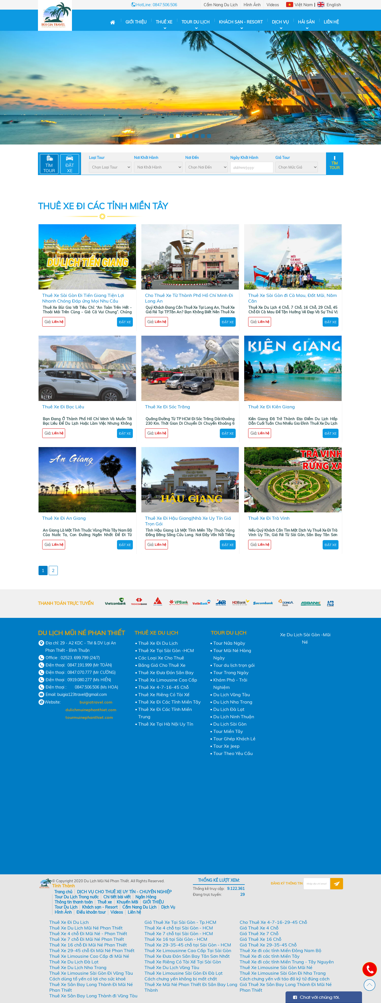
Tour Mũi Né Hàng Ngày (232, 654)
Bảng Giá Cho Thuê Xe (162, 665)
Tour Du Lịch (196, 22)
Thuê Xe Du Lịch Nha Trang (78, 967)
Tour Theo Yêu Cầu (233, 753)
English (334, 4)
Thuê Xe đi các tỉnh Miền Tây (270, 956)
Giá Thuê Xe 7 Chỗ (259, 933)
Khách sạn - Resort (241, 22)
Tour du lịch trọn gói (234, 665)
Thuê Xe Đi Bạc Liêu (63, 406)
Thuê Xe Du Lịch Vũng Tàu (171, 967)
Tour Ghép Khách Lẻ (234, 738)
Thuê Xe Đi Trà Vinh (269, 518)
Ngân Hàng (145, 897)
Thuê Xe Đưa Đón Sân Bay (166, 672)
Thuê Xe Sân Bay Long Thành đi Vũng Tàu (93, 995)
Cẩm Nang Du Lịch (221, 4)
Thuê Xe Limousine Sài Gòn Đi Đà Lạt (183, 973)
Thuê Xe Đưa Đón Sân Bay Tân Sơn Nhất (187, 956)
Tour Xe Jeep (226, 746)
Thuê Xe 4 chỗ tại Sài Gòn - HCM (178, 928)
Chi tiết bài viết (117, 897)
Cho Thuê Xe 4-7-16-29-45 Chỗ (273, 922)
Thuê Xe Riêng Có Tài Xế (164, 694)
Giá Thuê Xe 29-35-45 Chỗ (268, 945)
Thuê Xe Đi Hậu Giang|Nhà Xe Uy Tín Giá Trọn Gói (188, 521)
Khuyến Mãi (127, 902)
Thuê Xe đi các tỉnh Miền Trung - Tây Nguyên (287, 962)
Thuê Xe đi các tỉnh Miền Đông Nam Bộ (280, 950)
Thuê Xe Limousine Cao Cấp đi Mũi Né (89, 956)
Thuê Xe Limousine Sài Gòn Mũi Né (276, 967)
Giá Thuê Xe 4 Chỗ (259, 928)
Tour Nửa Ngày (229, 643)
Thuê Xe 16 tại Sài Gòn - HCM (175, 939)
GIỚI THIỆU (135, 22)
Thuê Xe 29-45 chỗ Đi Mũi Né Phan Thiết (92, 950)
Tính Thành (63, 885)
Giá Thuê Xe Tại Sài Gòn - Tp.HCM (180, 922)
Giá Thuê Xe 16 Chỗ (260, 939)
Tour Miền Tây (228, 731)
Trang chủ (63, 891)
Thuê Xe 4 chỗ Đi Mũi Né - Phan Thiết (88, 933)
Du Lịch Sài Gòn (229, 724)
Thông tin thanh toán (74, 902)
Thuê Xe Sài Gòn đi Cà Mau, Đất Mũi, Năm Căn (292, 298)
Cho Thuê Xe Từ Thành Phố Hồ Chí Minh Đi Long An (189, 298)
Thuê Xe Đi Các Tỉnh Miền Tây (169, 702)
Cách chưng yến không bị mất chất (180, 979)
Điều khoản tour (91, 912)
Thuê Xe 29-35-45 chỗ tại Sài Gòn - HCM (187, 945)
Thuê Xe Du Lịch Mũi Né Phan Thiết (86, 928)
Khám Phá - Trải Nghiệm (230, 683)
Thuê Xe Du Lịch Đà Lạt (74, 962)
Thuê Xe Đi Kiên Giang (271, 406)
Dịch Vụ (280, 22)
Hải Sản (306, 22)
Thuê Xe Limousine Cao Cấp (167, 680)
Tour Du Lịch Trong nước (77, 897)
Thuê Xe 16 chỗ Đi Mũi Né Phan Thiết (88, 945)
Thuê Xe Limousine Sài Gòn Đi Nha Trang (283, 973)
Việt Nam (304, 4)
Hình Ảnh (252, 4)
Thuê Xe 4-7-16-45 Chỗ (163, 687)
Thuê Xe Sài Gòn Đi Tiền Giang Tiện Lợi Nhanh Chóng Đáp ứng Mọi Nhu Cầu (83, 298)
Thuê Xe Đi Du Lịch (158, 643)
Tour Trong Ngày (231, 672)
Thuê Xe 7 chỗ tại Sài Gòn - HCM (178, 933)
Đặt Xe (125, 322)
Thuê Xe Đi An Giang (64, 518)
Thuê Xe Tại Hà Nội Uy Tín (165, 724)
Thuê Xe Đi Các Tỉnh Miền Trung (165, 712)
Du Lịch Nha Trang (232, 702)
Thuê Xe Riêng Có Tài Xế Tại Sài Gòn (182, 962)
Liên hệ (331, 22)
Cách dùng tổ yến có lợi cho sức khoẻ (87, 979)
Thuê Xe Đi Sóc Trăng (167, 406)
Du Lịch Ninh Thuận (233, 716)
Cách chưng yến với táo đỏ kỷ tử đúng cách (284, 979)
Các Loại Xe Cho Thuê (161, 658)
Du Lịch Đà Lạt (228, 709)
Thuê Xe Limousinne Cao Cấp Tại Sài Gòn (187, 950)
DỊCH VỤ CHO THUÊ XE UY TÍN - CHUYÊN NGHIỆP (124, 891)
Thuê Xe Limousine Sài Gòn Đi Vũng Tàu (91, 973)
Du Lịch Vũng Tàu (231, 694)
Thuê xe (164, 22)
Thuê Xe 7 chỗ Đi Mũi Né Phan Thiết (86, 939)
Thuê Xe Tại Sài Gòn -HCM (166, 650)
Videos (273, 4)
